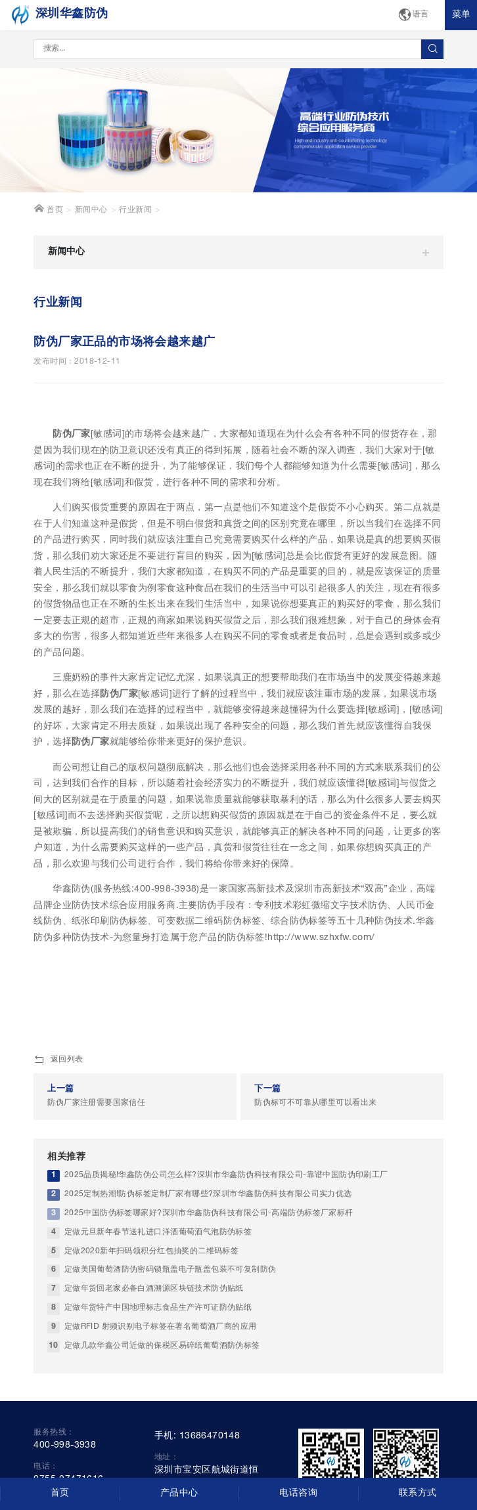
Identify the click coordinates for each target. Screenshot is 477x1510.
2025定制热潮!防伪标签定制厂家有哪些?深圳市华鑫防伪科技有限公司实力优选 (208, 1194)
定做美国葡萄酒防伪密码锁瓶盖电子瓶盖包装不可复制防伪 (170, 1270)
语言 (413, 15)
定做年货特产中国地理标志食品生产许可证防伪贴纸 (158, 1308)
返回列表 (58, 1060)
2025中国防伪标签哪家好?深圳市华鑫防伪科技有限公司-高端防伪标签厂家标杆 (208, 1213)
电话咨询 (298, 1493)
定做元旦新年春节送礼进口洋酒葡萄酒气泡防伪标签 (158, 1232)
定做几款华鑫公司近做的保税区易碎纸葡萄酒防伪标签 (162, 1346)
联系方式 (418, 1493)
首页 (48, 209)
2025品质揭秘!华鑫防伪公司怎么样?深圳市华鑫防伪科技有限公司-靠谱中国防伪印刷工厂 (226, 1175)
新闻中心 (91, 210)
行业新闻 (135, 210)
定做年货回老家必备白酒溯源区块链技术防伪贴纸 (154, 1289)
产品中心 (179, 1493)
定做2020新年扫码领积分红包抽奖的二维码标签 (151, 1251)
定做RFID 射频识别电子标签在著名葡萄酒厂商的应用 (160, 1327)
